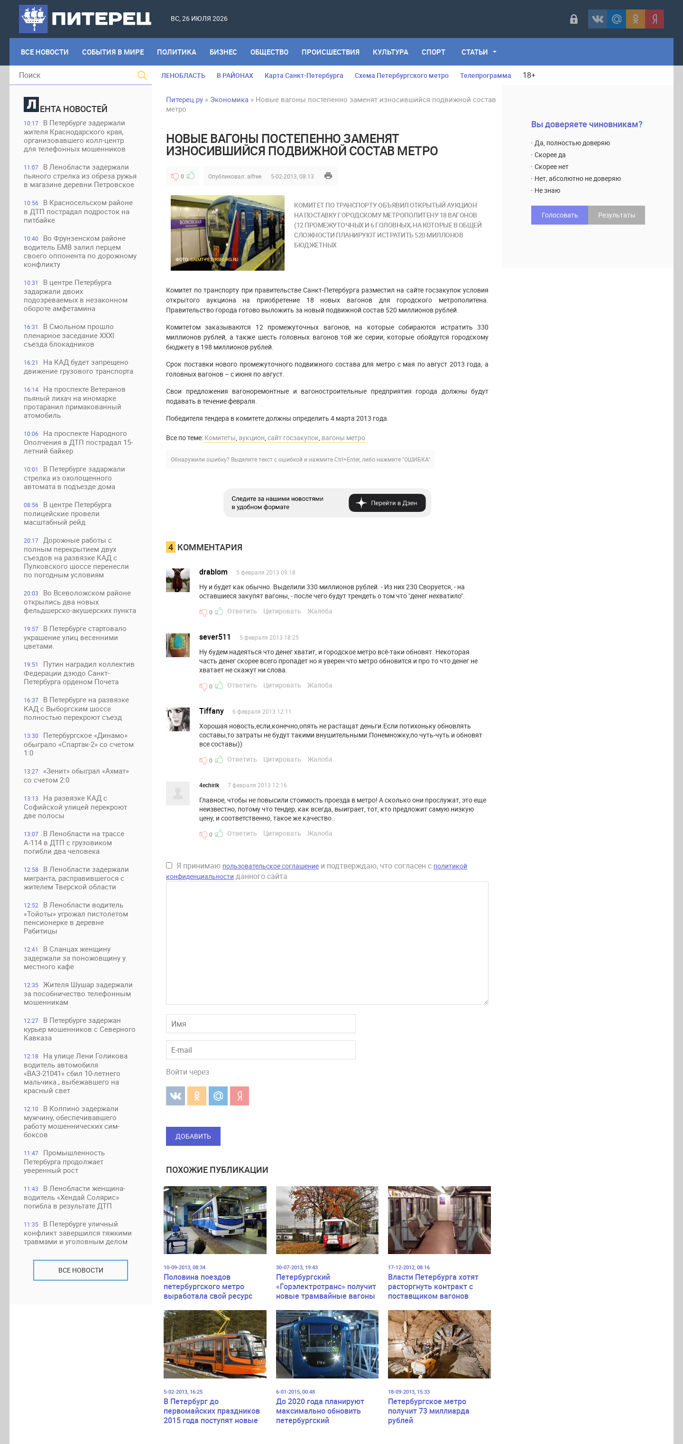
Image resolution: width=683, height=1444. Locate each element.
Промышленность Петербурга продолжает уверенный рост (64, 1161)
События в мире (113, 52)
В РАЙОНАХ (235, 75)
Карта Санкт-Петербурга (304, 75)
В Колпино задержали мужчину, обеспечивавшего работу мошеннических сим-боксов (72, 1121)
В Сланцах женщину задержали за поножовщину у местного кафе (75, 957)
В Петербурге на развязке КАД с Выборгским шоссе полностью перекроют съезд (76, 708)
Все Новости (45, 52)
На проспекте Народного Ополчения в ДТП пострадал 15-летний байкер (78, 441)
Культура (390, 52)
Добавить (193, 1136)
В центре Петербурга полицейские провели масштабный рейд (67, 513)
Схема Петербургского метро (402, 75)
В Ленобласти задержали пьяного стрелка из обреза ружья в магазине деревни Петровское (80, 175)
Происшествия (331, 52)
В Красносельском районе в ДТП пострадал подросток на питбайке (78, 211)
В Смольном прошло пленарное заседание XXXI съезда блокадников (69, 335)
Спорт (433, 52)
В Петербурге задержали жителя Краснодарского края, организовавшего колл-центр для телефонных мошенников (75, 135)
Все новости (80, 1269)
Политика (176, 52)
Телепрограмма (485, 75)
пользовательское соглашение (270, 865)
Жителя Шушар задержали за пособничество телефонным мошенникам (78, 993)
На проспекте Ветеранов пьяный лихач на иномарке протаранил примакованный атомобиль (75, 402)
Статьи (474, 52)
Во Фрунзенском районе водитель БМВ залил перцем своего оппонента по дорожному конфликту (80, 251)
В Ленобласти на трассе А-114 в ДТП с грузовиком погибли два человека (74, 842)
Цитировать (282, 610)
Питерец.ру (184, 99)
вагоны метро (343, 437)
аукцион (252, 437)
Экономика (229, 99)
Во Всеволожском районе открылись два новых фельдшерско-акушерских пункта (80, 601)
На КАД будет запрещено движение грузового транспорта (78, 366)
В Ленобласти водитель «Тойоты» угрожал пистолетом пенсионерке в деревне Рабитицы (76, 917)
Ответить (242, 610)
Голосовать (560, 214)
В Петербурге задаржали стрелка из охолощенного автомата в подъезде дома (74, 477)
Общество (269, 52)
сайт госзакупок (293, 437)
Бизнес (223, 52)
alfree (254, 176)
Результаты (617, 214)
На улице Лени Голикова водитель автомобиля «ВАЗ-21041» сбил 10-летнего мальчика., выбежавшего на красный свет (76, 1073)
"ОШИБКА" (416, 459)
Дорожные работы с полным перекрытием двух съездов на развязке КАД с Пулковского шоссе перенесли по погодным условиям (76, 557)
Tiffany (211, 711)
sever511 (215, 637)
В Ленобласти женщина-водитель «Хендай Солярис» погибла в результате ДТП (74, 1196)
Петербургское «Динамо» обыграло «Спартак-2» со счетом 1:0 (79, 743)
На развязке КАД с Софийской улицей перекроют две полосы (75, 806)
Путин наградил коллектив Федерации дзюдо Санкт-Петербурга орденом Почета (79, 672)
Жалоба (319, 610)
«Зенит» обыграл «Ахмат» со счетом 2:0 (76, 775)
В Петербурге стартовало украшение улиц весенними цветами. (75, 637)
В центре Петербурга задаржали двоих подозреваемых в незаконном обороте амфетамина (76, 295)
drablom (213, 571)
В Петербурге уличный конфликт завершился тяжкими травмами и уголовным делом (78, 1232)
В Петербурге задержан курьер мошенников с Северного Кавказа (80, 1028)
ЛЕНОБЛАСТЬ (183, 75)
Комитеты (220, 437)
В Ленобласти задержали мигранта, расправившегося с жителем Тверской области (76, 877)
